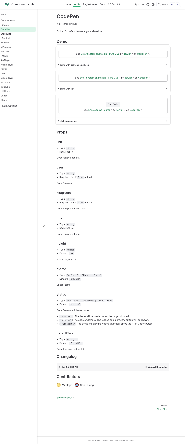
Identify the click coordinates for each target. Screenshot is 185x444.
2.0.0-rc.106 (114, 4)
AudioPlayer (12, 64)
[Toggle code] (168, 65)
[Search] (169, 4)
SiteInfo (9, 42)
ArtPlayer (10, 60)
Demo (102, 4)
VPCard (9, 51)
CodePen (10, 29)
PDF (8, 73)
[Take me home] (19, 4)
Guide (77, 4)
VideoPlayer (12, 78)
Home (69, 4)
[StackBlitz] (115, 407)
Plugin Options (90, 4)
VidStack (10, 82)
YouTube (10, 86)
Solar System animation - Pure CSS (102, 53)
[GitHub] (148, 4)
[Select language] (137, 4)
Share (9, 100)
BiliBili (9, 69)
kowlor (129, 53)
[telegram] (143, 4)
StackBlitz (11, 33)
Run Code (115, 104)
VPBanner (11, 47)
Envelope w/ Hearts (101, 110)
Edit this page (67, 397)
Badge (9, 95)
